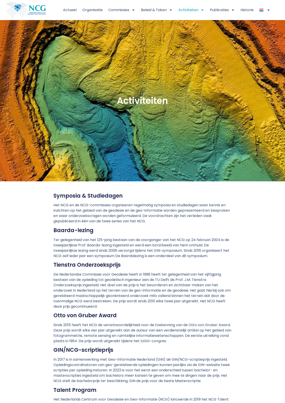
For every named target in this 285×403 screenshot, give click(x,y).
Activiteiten (191, 10)
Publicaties (222, 10)
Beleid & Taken (157, 10)
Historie (247, 9)
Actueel (70, 9)
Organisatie (92, 9)
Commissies (121, 10)
